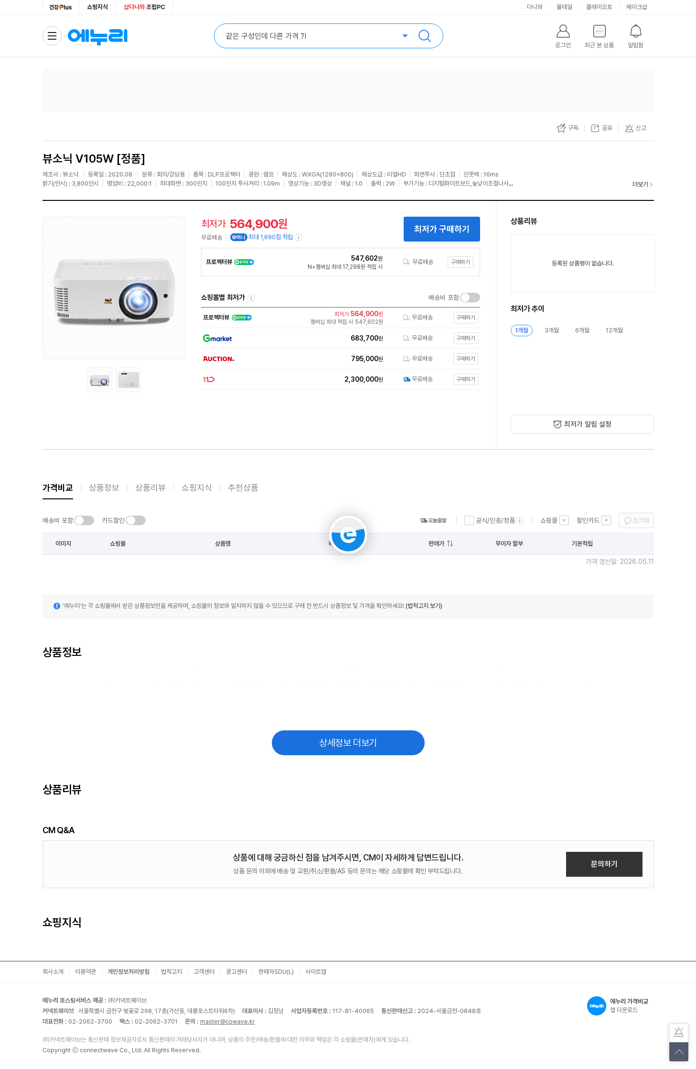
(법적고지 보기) (424, 605)
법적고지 (171, 971)
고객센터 (203, 971)
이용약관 (85, 971)
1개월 (521, 330)
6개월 (582, 330)
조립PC (144, 7)
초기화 (641, 520)
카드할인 (113, 520)
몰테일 (564, 7)
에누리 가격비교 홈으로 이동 (97, 35)
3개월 (552, 330)
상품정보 (104, 488)
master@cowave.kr (227, 1021)
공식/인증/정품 (495, 520)
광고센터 (236, 971)
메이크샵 (636, 7)
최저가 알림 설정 (587, 424)
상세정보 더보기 (348, 743)
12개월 (614, 330)
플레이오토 (599, 7)
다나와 (535, 7)
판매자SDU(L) (276, 971)
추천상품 (243, 488)
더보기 (640, 184)
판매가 (436, 543)
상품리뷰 (150, 488)
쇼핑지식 (97, 7)
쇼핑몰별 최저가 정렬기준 (251, 298)
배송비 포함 (443, 297)
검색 (424, 35)
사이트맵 (315, 971)
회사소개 (53, 971)
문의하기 (604, 864)
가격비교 (58, 488)
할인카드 (588, 520)
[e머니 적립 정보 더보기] (299, 237)
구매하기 (460, 262)
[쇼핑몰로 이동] (338, 317)
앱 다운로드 (620, 1005)
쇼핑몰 (548, 520)
